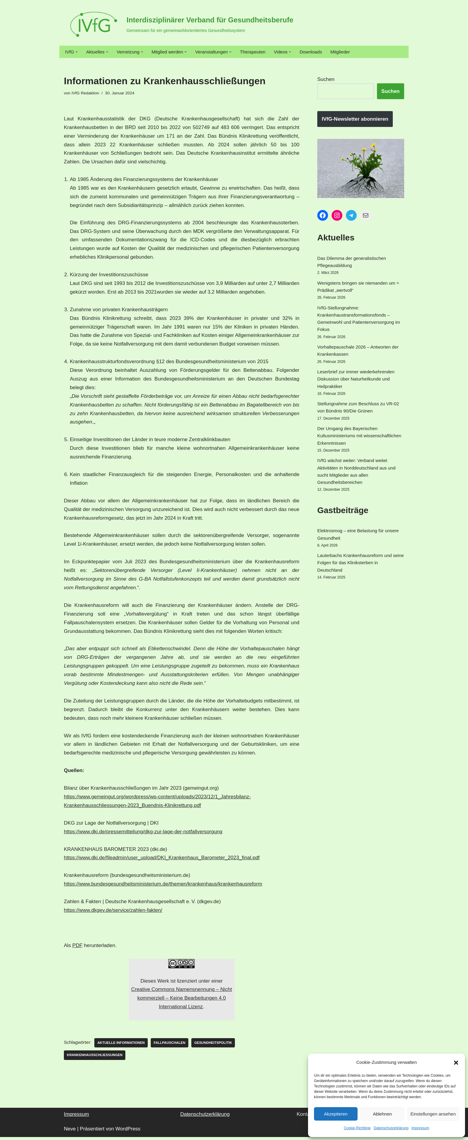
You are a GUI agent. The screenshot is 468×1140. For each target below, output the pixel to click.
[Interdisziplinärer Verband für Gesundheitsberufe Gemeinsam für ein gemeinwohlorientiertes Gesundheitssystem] (178, 24)
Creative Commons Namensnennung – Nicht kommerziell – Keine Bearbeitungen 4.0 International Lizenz (181, 1000)
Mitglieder (365, 52)
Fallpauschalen (180, 1045)
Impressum (420, 1128)
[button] (456, 1063)
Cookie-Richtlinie (357, 1128)
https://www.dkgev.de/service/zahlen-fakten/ (113, 912)
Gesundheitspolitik (229, 1045)
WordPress (128, 1132)
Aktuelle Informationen (127, 1045)
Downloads (333, 52)
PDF (77, 947)
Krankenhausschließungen (98, 1057)
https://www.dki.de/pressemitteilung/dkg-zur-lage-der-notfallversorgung (143, 834)
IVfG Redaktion (88, 94)
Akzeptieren (335, 1113)
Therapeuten (269, 52)
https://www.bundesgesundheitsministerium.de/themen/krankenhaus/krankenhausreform (163, 886)
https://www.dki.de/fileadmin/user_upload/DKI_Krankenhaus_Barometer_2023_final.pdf (162, 860)
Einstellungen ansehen (433, 1113)
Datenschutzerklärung (391, 1128)
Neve (70, 1132)
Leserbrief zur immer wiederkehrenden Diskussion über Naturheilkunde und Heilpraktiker (355, 402)
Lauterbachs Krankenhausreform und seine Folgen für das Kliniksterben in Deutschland (359, 612)
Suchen (326, 81)
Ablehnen (382, 1113)
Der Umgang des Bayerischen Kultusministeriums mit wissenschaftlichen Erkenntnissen (355, 468)
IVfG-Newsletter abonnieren (355, 121)
